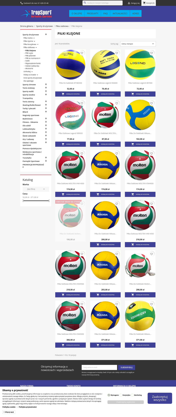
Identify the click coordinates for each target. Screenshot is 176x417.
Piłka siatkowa (29, 47)
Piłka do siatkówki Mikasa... (140, 133)
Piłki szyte (29, 53)
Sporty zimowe (29, 84)
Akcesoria (29, 68)
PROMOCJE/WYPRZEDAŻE (33, 165)
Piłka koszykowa (29, 44)
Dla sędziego (28, 81)
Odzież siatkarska (32, 66)
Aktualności (120, 13)
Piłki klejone (30, 50)
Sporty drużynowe (31, 34)
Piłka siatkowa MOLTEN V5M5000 (70, 334)
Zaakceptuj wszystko (160, 398)
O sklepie (77, 13)
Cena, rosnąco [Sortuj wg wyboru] (138, 43)
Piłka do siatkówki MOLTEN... (105, 133)
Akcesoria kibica (30, 132)
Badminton (28, 118)
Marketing (138, 395)
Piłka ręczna (28, 41)
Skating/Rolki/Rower (32, 105)
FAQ (105, 13)
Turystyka (27, 157)
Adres (135, 13)
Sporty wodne (29, 95)
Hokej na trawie (29, 74)
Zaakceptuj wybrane (125, 402)
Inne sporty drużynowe (32, 78)
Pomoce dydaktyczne (32, 148)
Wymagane (115, 395)
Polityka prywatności (28, 407)
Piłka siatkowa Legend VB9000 (71, 133)
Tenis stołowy (29, 88)
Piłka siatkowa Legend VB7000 (140, 83)
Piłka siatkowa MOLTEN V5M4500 (70, 284)
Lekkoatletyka (29, 129)
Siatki (27, 61)
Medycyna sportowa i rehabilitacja (32, 153)
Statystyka (126, 395)
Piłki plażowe (30, 55)
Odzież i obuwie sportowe (30, 143)
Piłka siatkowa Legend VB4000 (105, 83)
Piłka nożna (28, 38)
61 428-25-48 (43, 3)
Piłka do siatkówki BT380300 (70, 83)
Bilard (25, 112)
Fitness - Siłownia (30, 122)
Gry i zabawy (28, 139)
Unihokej (27, 71)
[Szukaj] (102, 2)
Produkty (92, 13)
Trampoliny (28, 98)
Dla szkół (27, 125)
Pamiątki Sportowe (31, 161)
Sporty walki (28, 91)
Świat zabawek (29, 136)
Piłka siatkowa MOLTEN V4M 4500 (140, 234)
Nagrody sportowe (31, 115)
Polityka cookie (9, 407)
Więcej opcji (9, 412)
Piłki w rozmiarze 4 (32, 58)
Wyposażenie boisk (32, 63)
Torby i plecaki (29, 108)
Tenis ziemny (28, 101)
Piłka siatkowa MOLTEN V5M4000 (140, 183)
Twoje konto (74, 386)
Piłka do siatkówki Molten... (71, 234)
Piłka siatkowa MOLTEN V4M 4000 (70, 183)
